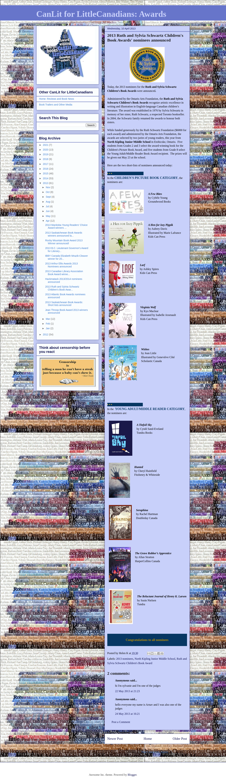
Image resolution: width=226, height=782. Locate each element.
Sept (49, 196)
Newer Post (115, 738)
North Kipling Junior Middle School (155, 658)
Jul (48, 206)
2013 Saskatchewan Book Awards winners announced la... (63, 234)
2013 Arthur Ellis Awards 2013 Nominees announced (61, 265)
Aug (48, 201)
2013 (46, 183)
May (48, 216)
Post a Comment (121, 721)
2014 (46, 178)
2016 (46, 168)
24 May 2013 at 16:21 (127, 713)
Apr (48, 220)
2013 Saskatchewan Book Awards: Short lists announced (64, 304)
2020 (46, 149)
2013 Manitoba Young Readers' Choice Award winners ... (66, 226)
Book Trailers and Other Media (55, 104)
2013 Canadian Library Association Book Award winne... (64, 273)
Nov (48, 187)
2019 (46, 154)
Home (148, 738)
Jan (48, 328)
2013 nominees (124, 658)
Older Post (180, 738)
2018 (46, 159)
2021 (46, 145)
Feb (48, 323)
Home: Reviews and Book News (56, 98)
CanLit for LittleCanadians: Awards (101, 14)
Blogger (132, 774)
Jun (48, 211)
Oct (48, 192)
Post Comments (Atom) (154, 751)
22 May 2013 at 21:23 (127, 691)
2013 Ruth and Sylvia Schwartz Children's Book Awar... (62, 288)
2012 (46, 334)
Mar (48, 318)
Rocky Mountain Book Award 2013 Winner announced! (63, 242)
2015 (46, 173)
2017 (46, 164)
